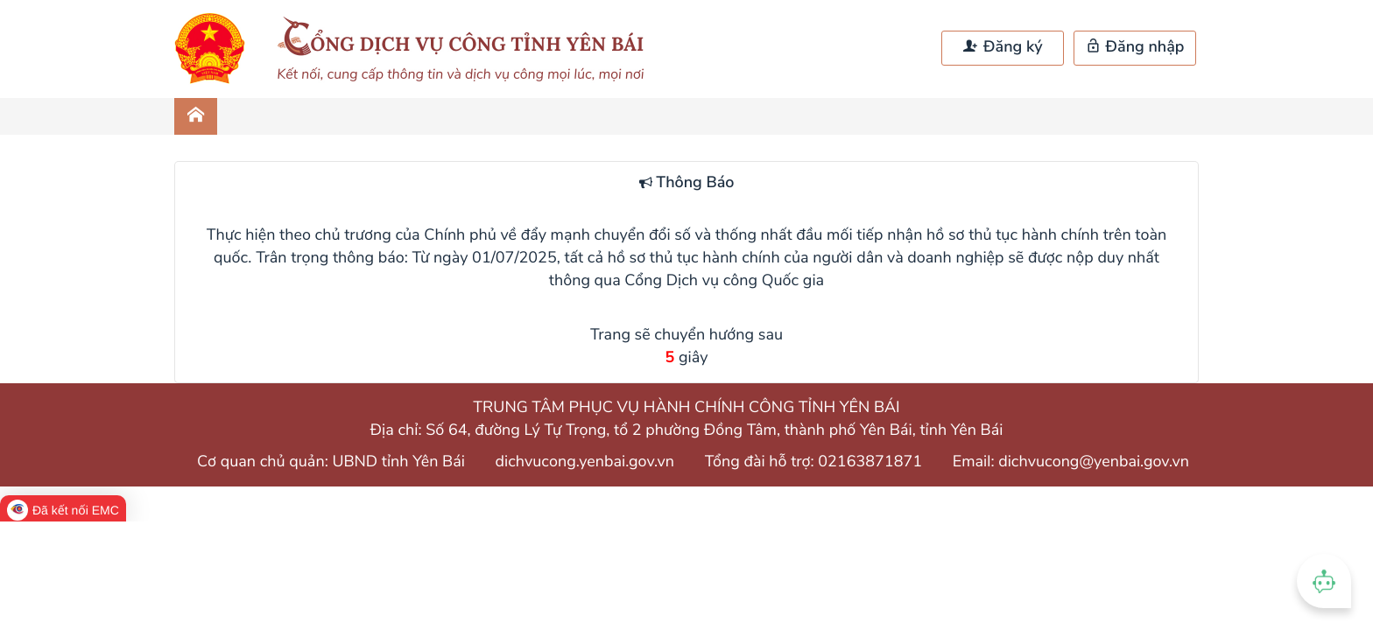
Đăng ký (1002, 47)
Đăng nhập (1135, 47)
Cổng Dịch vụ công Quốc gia (724, 280)
